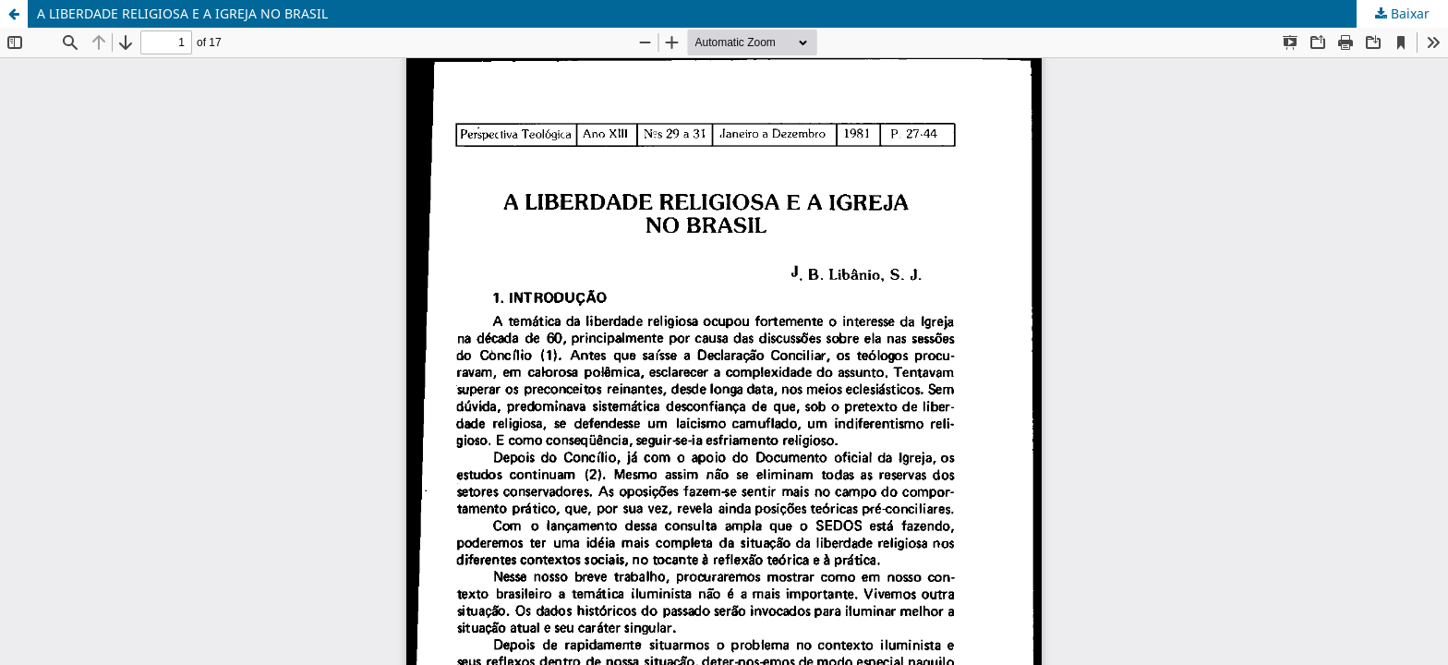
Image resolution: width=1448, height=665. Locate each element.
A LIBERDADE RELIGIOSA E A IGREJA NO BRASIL (182, 13)
